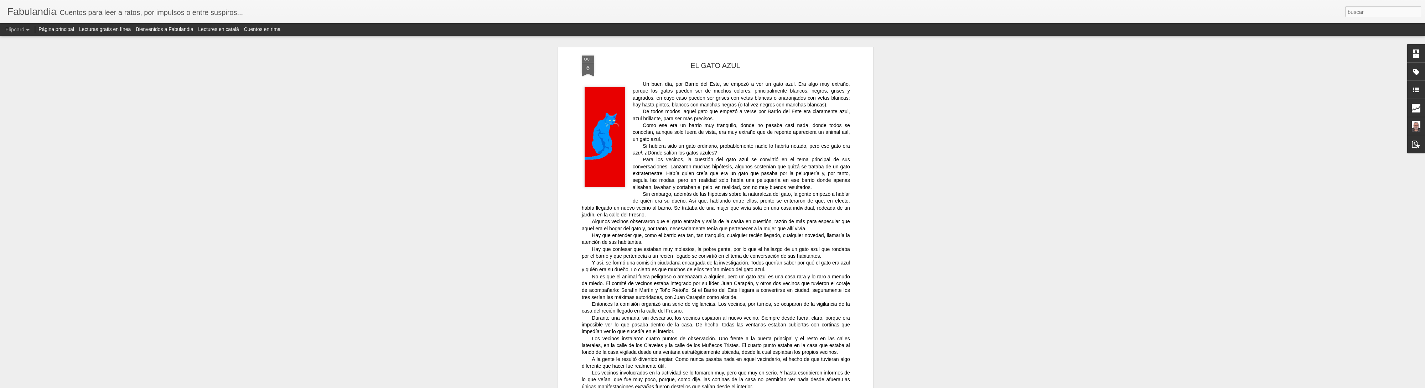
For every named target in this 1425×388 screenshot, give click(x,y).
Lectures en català (218, 29)
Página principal (56, 29)
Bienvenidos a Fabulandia (164, 29)
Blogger (800, 384)
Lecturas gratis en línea (105, 29)
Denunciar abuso (824, 384)
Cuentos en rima (262, 29)
